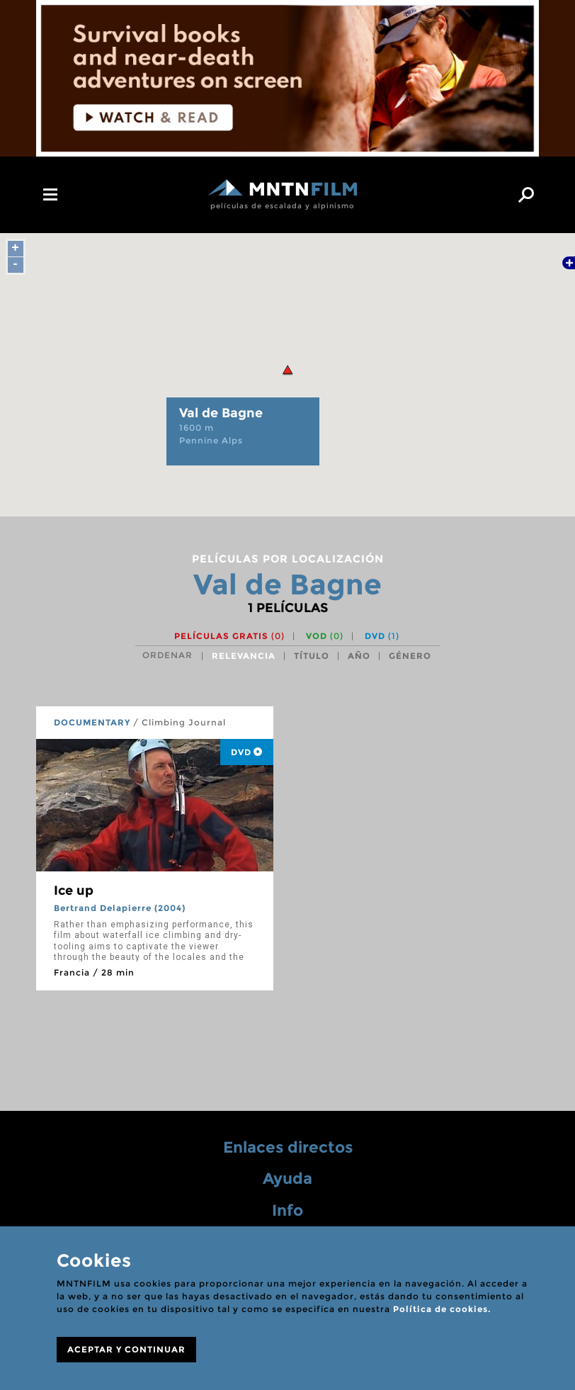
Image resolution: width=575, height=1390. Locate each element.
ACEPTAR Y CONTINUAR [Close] (126, 1349)
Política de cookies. (442, 1309)
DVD (382, 636)
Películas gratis (229, 636)
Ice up (73, 890)
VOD (324, 636)
